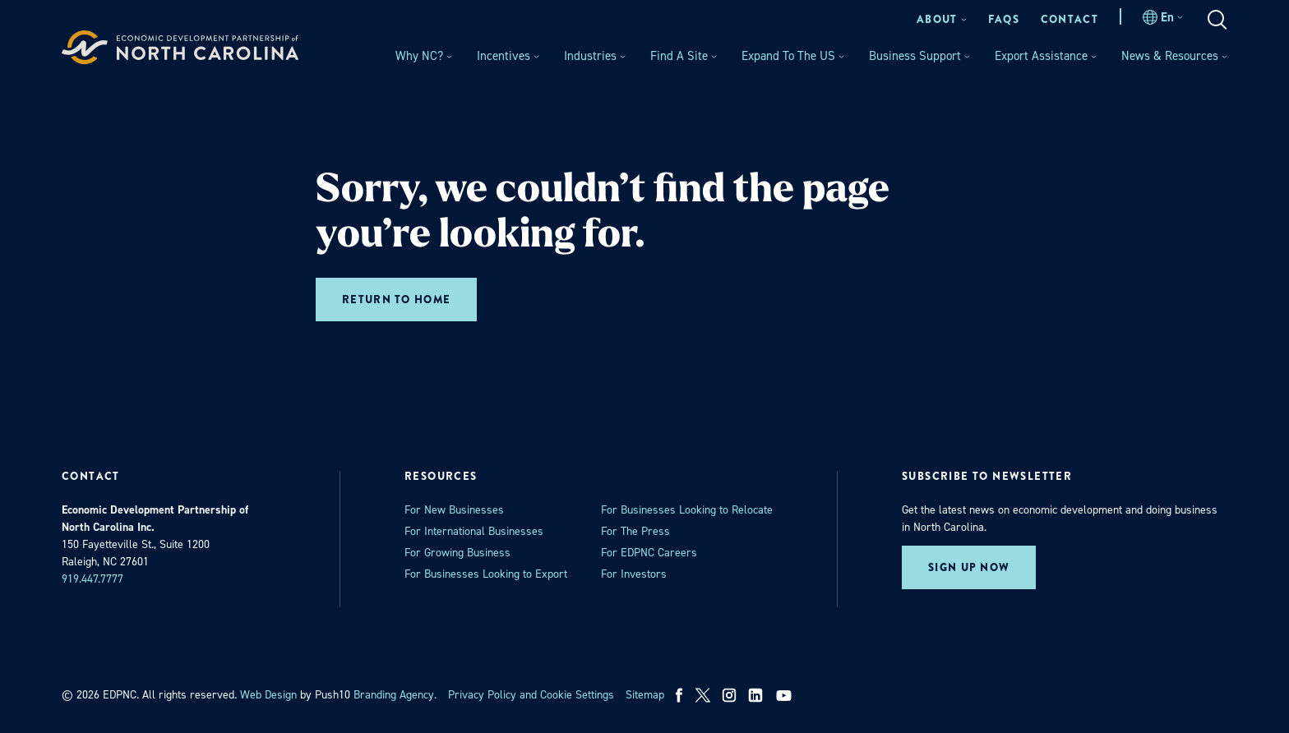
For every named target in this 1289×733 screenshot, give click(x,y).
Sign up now (968, 567)
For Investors (634, 574)
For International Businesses (473, 531)
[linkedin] (755, 695)
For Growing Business (457, 552)
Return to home (396, 299)
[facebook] (679, 695)
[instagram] (729, 695)
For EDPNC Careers (649, 552)
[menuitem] (942, 19)
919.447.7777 (92, 579)
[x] (703, 695)
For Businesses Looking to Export (485, 574)
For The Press (635, 531)
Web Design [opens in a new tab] (268, 695)
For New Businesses (454, 510)
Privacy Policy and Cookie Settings (531, 695)
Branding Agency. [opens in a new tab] (395, 695)
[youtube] (785, 695)
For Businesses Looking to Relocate (687, 510)
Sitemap (645, 695)
